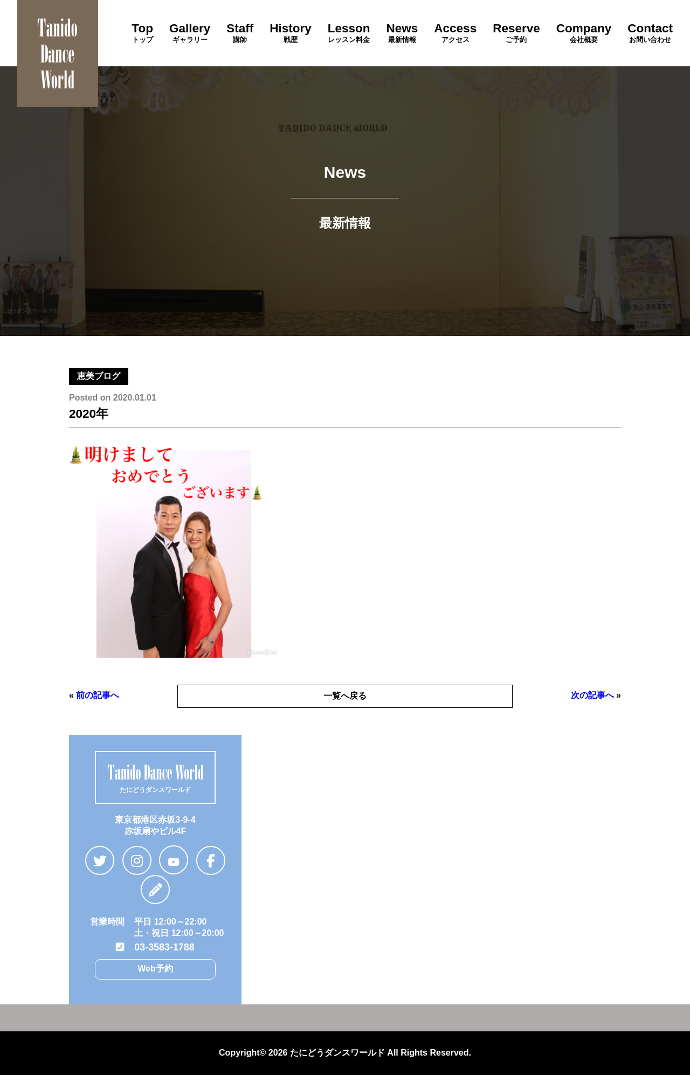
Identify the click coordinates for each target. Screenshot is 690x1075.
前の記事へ (97, 695)
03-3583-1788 (155, 945)
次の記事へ (592, 695)
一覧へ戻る (345, 695)
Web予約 (154, 966)
